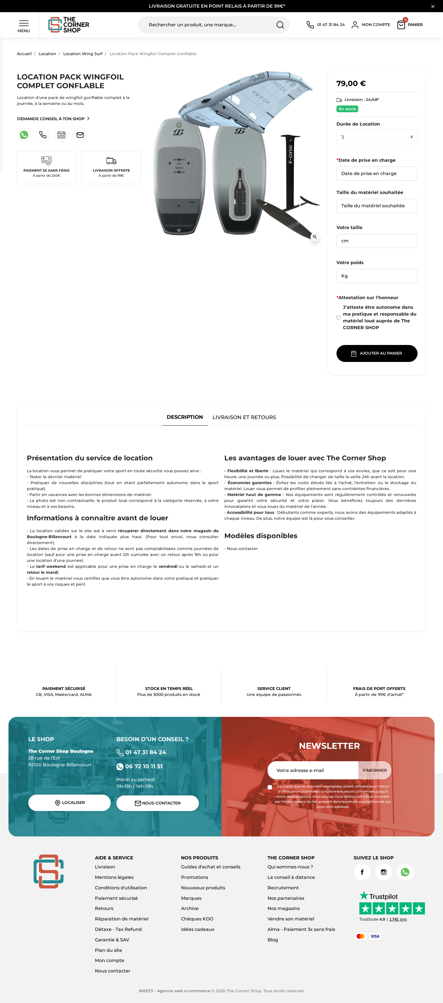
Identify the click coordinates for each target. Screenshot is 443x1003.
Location (47, 53)
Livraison (105, 867)
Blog (273, 939)
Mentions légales (114, 877)
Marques (191, 898)
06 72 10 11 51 (139, 766)
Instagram (383, 872)
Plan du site (108, 950)
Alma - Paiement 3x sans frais (301, 929)
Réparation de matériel (121, 919)
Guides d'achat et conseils (210, 867)
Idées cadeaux (197, 929)
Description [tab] (185, 417)
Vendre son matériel (291, 919)
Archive (190, 908)
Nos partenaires (286, 898)
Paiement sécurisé (116, 898)
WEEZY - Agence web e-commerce (174, 990)
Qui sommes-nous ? (290, 867)
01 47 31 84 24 (141, 752)
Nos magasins (284, 908)
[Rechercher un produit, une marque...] (214, 24)
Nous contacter (113, 971)
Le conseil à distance (291, 877)
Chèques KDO (197, 919)
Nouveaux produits (203, 887)
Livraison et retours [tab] (244, 417)
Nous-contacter (158, 803)
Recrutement (283, 887)
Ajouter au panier (377, 353)
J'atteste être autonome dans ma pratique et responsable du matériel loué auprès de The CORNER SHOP (376, 317)
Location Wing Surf (83, 53)
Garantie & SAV (112, 939)
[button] (411, 25)
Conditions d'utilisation (121, 887)
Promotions (194, 877)
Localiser (69, 802)
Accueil (24, 53)
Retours (104, 908)
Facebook (362, 872)
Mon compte (109, 960)
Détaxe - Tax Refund (118, 929)
